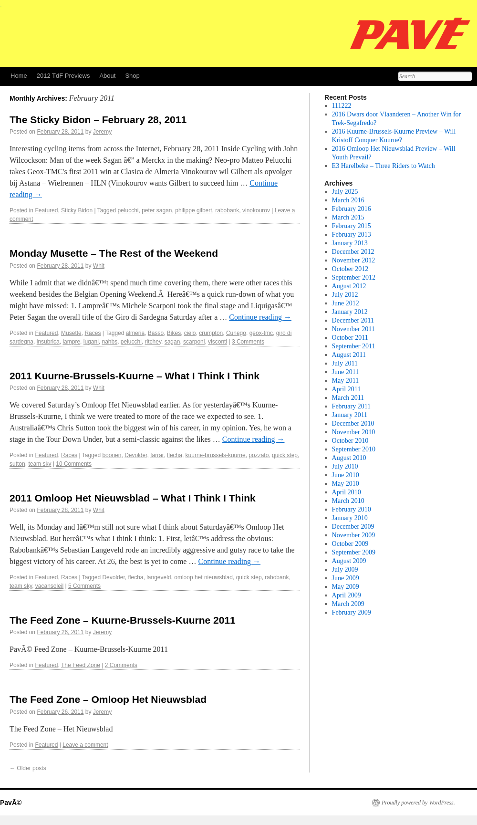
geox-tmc (261, 333)
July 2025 (345, 191)
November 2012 (353, 260)
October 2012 (350, 268)
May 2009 (345, 586)
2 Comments (121, 665)
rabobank (227, 210)
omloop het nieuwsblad (203, 577)
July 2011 (345, 363)
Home (18, 75)
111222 (342, 105)
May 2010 (345, 483)
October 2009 (350, 543)
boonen (111, 455)
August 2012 (349, 286)
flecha (174, 455)
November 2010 (353, 432)
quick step (285, 455)
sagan (172, 341)
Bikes (174, 333)
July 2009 (345, 569)
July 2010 (345, 466)
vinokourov (256, 210)
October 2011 (350, 337)
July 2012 (345, 294)
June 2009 (345, 578)
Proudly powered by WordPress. (418, 802)
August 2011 (349, 354)
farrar (157, 455)
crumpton (211, 333)
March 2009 (348, 603)
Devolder (135, 455)
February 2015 (351, 226)
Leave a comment (85, 744)
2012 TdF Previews (63, 75)
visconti (217, 341)
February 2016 (351, 208)
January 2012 (350, 311)
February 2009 (351, 612)
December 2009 (353, 526)
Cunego (236, 333)
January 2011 (350, 414)
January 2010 (350, 518)
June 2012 (345, 303)
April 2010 (346, 492)
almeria (135, 333)
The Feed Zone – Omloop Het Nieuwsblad (108, 699)
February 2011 (351, 406)
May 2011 (345, 380)
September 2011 (353, 346)
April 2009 (346, 595)
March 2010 (348, 500)
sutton (17, 463)
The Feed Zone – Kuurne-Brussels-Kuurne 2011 (123, 620)
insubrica (48, 341)
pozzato (259, 455)
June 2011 (345, 372)
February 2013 (351, 234)
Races (92, 333)
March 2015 (348, 217)
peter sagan (157, 210)
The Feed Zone (80, 665)
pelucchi (127, 210)
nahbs (109, 341)
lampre (71, 341)
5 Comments (84, 586)
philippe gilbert (193, 210)
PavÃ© (10, 802)
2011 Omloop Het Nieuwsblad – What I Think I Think (133, 497)
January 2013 (350, 243)
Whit (98, 265)
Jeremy (102, 131)
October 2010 (350, 440)
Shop (132, 75)
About (107, 75)
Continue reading (260, 317)
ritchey (153, 341)
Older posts (28, 768)
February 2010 (351, 509)
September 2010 (353, 449)
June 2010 (345, 475)
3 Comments (248, 341)
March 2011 (348, 397)
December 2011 (353, 320)
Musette (71, 333)
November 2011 (353, 329)
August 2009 (349, 560)
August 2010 (349, 457)
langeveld (158, 577)
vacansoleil (49, 586)
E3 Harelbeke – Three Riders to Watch (383, 165)
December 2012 (353, 251)
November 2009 (353, 535)
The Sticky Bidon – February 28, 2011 (98, 119)
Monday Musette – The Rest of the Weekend (114, 253)
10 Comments (74, 463)
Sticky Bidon (77, 210)
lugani (91, 341)
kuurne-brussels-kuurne (216, 455)
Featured (46, 210)
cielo (190, 333)
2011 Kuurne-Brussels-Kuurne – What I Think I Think (134, 375)
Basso (156, 333)
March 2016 (348, 200)
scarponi (194, 341)
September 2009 (353, 552)
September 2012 (353, 277)
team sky (39, 463)
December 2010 (353, 423)
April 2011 (346, 389)
